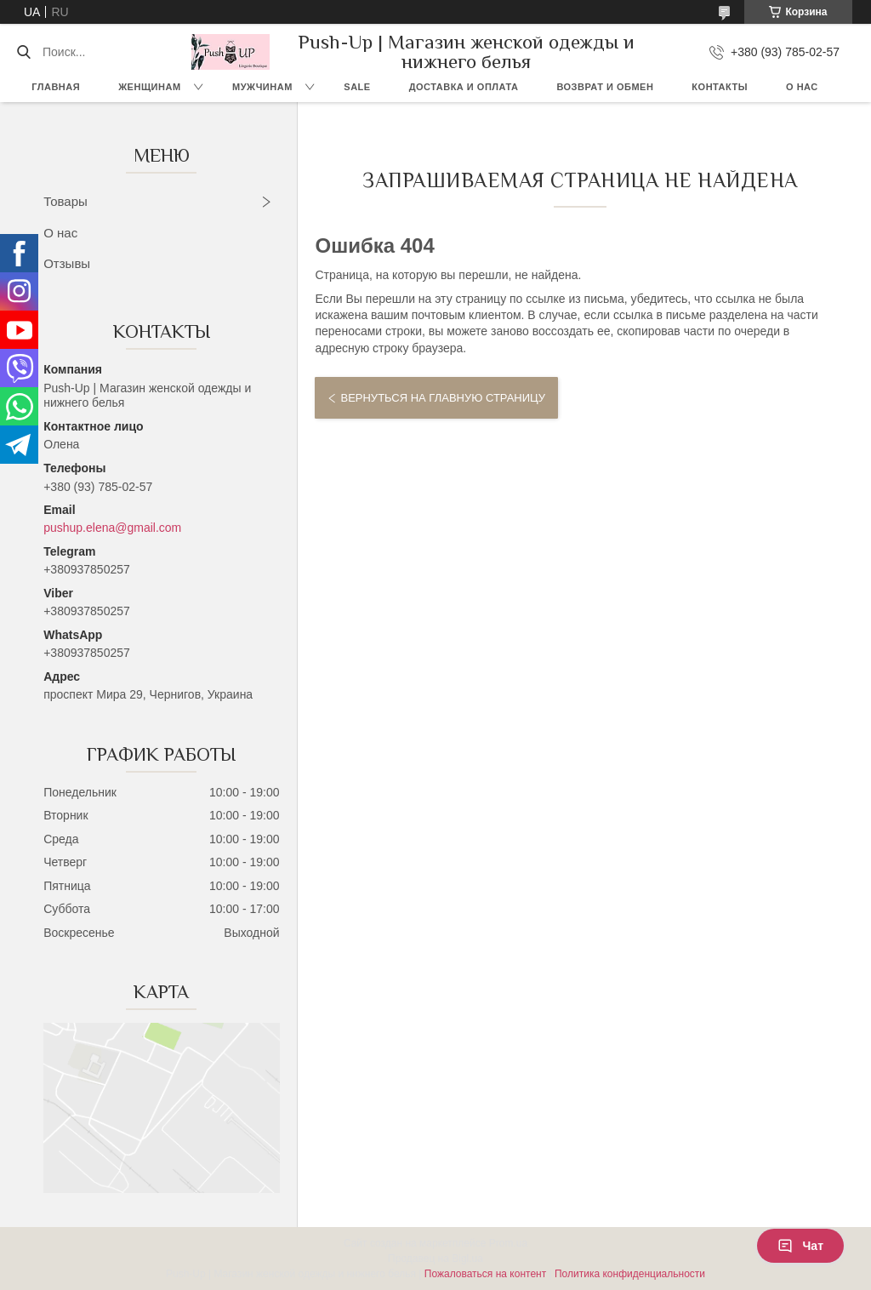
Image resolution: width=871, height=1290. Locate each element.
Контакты (720, 87)
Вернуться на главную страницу (442, 397)
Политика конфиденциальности (630, 1274)
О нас (802, 87)
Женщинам (149, 87)
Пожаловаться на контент (485, 1274)
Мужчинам (262, 87)
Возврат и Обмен (604, 87)
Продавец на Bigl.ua (435, 1258)
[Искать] (23, 52)
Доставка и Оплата (464, 87)
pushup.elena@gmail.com (112, 527)
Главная (55, 87)
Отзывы (66, 263)
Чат (800, 1245)
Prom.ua (508, 1243)
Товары (65, 201)
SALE (357, 87)
